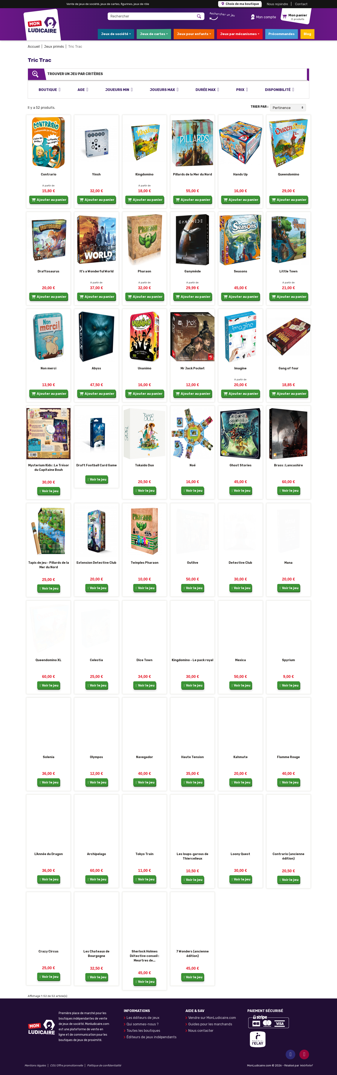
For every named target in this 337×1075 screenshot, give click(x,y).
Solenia (48, 757)
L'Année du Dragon (48, 854)
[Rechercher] (151, 16)
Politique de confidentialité (104, 1065)
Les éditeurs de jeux (143, 1018)
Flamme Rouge (288, 757)
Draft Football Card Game (96, 465)
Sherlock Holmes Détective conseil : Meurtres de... (144, 956)
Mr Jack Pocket (193, 368)
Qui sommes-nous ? (143, 1024)
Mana (288, 563)
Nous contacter (200, 1031)
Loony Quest (240, 854)
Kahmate (240, 757)
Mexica (240, 660)
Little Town (288, 271)
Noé (193, 465)
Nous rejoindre (277, 4)
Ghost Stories (240, 465)
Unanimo (144, 368)
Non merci (48, 368)
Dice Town (144, 660)
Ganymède (192, 271)
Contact (301, 4)
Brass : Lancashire (288, 465)
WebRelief (306, 1065)
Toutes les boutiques (143, 1031)
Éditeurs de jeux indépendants (151, 1037)
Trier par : (259, 107)
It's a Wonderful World (96, 271)
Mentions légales (35, 1065)
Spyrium (288, 660)
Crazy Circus (48, 951)
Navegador (144, 757)
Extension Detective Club (96, 563)
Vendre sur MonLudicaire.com (212, 1018)
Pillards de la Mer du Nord (192, 174)
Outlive (192, 563)
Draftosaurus (48, 271)
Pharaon (144, 271)
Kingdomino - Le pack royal (192, 660)
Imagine (240, 368)
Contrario (48, 174)
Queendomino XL (48, 660)
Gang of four (289, 368)
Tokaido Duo (144, 465)
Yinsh (96, 174)
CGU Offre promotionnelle (66, 1065)
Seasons (240, 271)
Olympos (96, 757)
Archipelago (96, 854)
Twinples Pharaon (144, 563)
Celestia (96, 660)
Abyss (96, 368)
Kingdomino (144, 174)
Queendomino (288, 174)
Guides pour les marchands (210, 1024)
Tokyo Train (144, 854)
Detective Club (240, 563)
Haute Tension (192, 757)
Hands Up (240, 174)
